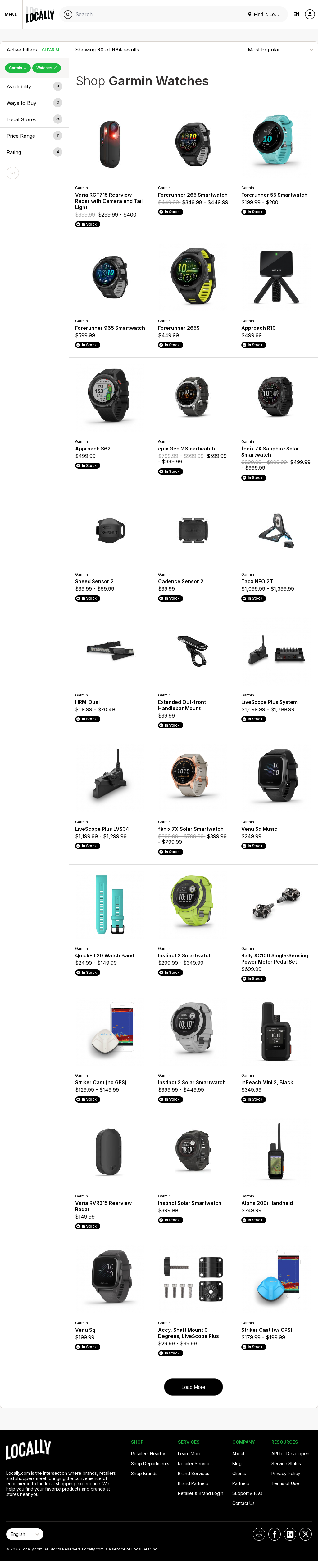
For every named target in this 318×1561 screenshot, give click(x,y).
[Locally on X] (305, 1534)
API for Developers (291, 1453)
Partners (240, 1483)
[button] (34, 86)
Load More (193, 1387)
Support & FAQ (247, 1493)
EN (296, 14)
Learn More (190, 1453)
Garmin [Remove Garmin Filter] (18, 67)
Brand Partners (193, 1483)
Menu (11, 14)
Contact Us (243, 1503)
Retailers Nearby (148, 1453)
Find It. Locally (266, 14)
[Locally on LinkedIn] (290, 1534)
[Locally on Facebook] (274, 1534)
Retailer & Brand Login (200, 1493)
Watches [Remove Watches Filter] (46, 67)
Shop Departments (150, 1463)
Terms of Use (285, 1483)
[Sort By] (280, 49)
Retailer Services (195, 1463)
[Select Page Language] (24, 1534)
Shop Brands (144, 1473)
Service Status (286, 1463)
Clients (239, 1473)
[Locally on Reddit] (259, 1534)
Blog (237, 1463)
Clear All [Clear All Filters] (52, 49)
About (238, 1453)
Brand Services (193, 1473)
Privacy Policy (285, 1473)
